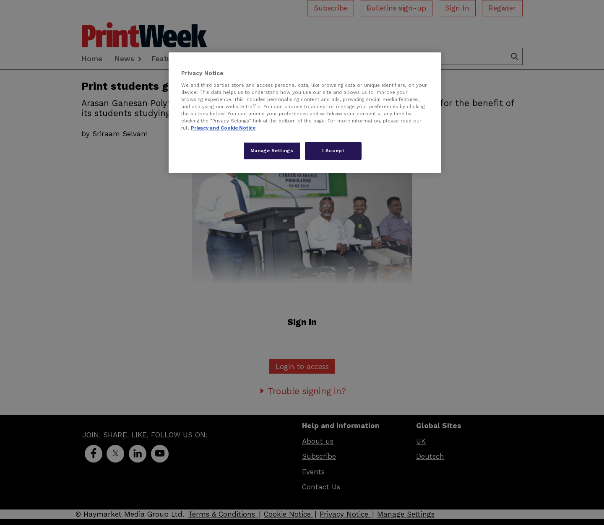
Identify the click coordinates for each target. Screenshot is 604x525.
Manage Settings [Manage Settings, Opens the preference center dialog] (272, 150)
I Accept (333, 150)
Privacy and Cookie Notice (223, 128)
